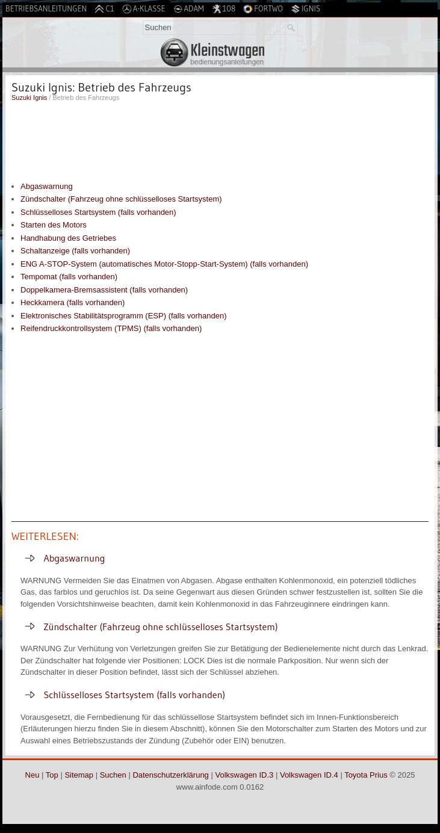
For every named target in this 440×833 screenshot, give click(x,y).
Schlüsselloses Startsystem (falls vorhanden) (98, 212)
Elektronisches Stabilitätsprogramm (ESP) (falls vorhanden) (123, 315)
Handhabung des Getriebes (68, 238)
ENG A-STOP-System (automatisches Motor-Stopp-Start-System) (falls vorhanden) (164, 263)
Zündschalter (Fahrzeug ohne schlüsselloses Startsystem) (121, 198)
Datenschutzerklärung (170, 774)
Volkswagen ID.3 (244, 774)
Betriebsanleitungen (46, 8)
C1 (104, 9)
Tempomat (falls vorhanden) (68, 276)
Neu (32, 774)
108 (224, 9)
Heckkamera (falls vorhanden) (72, 302)
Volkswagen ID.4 (309, 774)
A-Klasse (144, 9)
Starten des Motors (53, 224)
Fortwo (263, 9)
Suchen (113, 774)
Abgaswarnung (46, 186)
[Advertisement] (220, 138)
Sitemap (78, 774)
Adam (188, 9)
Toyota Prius (366, 774)
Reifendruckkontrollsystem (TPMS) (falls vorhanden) (111, 328)
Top (52, 774)
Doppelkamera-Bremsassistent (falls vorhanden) (104, 289)
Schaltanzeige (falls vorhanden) (75, 250)
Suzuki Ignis (29, 97)
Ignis (305, 9)
